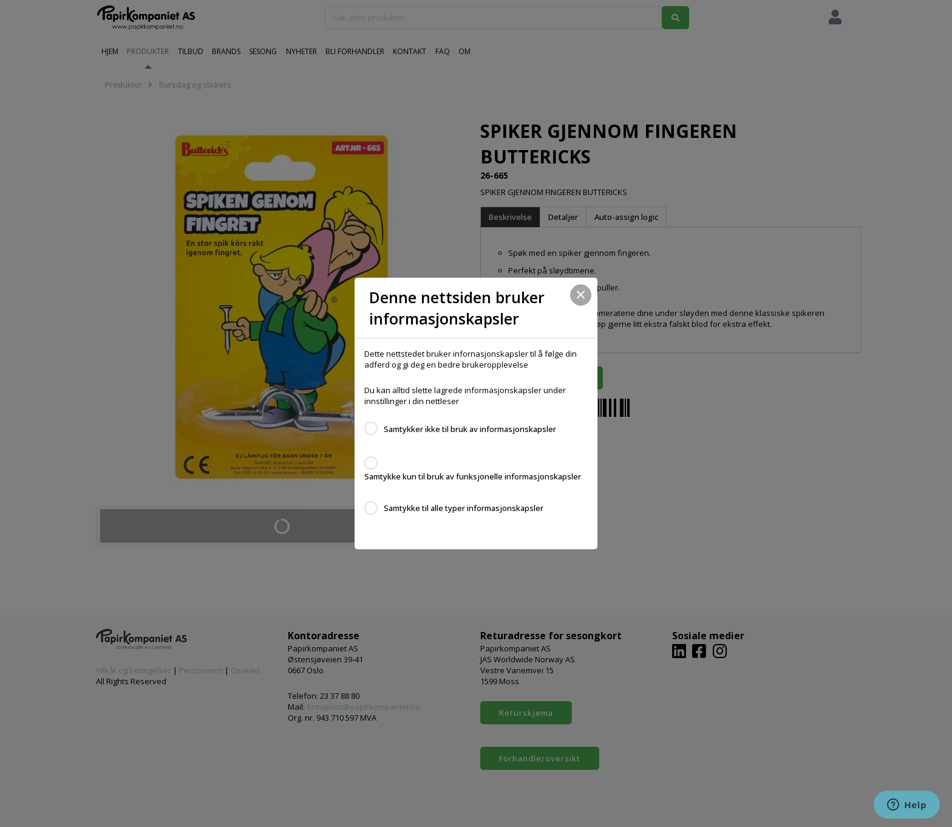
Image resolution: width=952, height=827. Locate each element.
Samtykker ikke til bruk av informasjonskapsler (470, 429)
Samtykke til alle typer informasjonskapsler (463, 508)
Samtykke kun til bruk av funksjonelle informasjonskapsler (472, 476)
